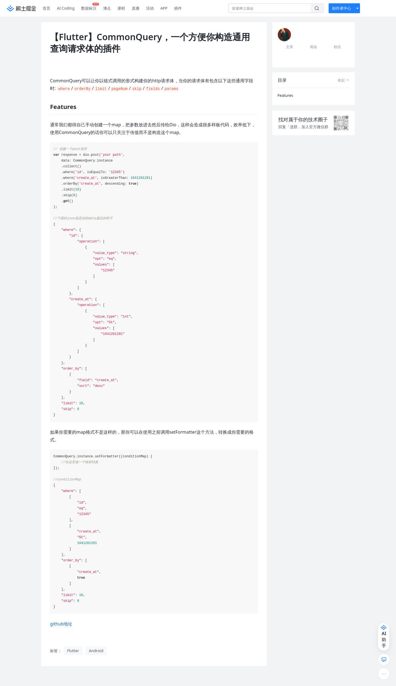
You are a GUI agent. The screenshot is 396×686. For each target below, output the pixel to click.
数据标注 (90, 7)
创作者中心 (341, 8)
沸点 (107, 8)
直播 (135, 8)
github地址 (61, 624)
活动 (150, 8)
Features (285, 95)
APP (163, 8)
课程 (121, 8)
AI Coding (66, 8)
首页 (46, 8)
